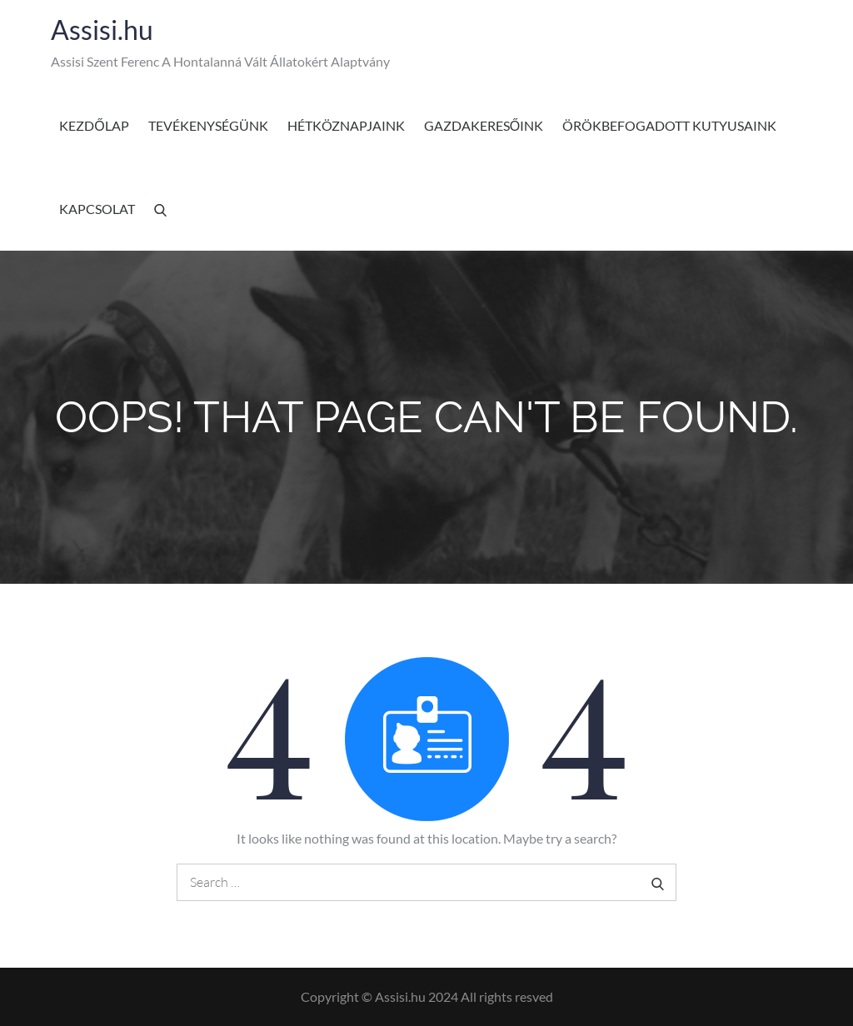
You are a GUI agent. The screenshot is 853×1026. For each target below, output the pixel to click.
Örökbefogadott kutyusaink (669, 125)
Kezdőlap (93, 125)
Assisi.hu (102, 29)
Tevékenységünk (208, 125)
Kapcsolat (97, 209)
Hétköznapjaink (346, 125)
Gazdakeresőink (483, 125)
